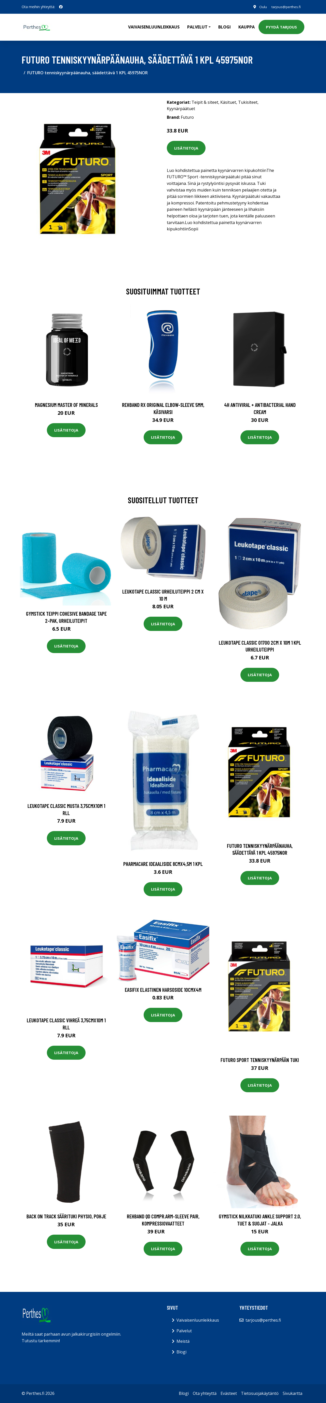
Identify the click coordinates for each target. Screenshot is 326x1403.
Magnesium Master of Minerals (66, 405)
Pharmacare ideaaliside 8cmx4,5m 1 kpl (163, 864)
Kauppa (246, 27)
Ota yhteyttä (204, 1393)
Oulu (261, 6)
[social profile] (61, 7)
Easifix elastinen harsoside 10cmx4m (163, 989)
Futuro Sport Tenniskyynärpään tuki (260, 1060)
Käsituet (228, 102)
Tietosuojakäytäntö (260, 1393)
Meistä (182, 1341)
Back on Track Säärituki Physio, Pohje (66, 1216)
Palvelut (184, 1331)
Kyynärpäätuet (181, 108)
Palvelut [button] (197, 27)
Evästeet (229, 1393)
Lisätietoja (186, 148)
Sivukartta (292, 1393)
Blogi (224, 27)
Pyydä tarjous (281, 26)
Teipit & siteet (205, 102)
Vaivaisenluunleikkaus (154, 27)
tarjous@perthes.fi (285, 6)
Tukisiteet (247, 102)
